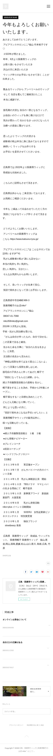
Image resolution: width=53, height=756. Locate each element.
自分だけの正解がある (12, 642)
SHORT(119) (7, 555)
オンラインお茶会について (14, 619)
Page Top (26, 737)
